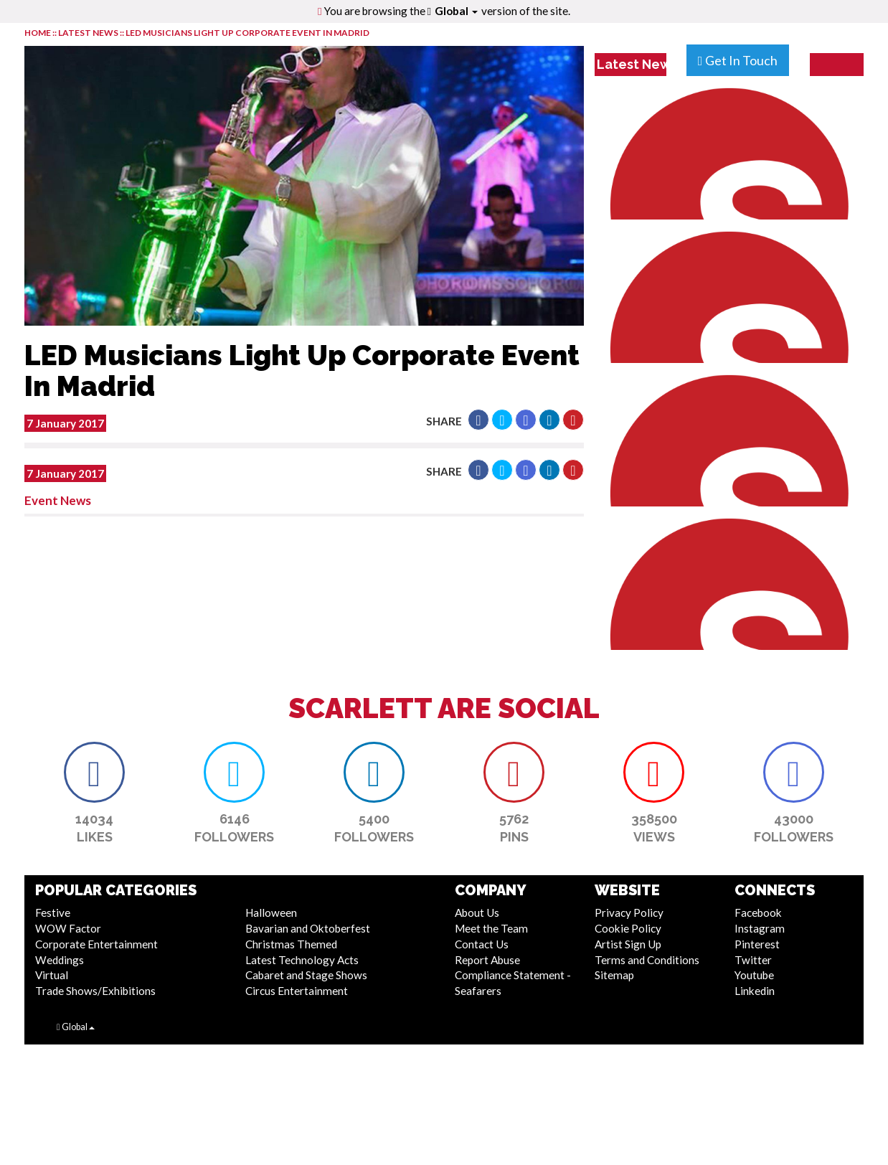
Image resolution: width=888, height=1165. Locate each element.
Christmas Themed (291, 944)
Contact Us (482, 944)
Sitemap (614, 974)
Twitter (753, 959)
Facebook (758, 912)
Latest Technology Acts (302, 959)
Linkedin (755, 990)
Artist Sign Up (628, 944)
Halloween (271, 912)
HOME (37, 32)
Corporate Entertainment (96, 944)
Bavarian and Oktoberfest (307, 928)
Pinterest (757, 944)
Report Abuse (487, 959)
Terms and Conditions (647, 959)
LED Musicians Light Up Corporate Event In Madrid (247, 32)
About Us (477, 912)
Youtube (754, 974)
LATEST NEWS (89, 32)
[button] (478, 419)
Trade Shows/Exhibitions (95, 990)
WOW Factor (68, 928)
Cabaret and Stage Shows (306, 974)
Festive (52, 912)
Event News (57, 500)
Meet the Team (491, 928)
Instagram (760, 928)
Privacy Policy (629, 912)
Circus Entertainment (296, 990)
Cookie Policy (628, 928)
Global (456, 10)
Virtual (51, 974)
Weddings (59, 959)
